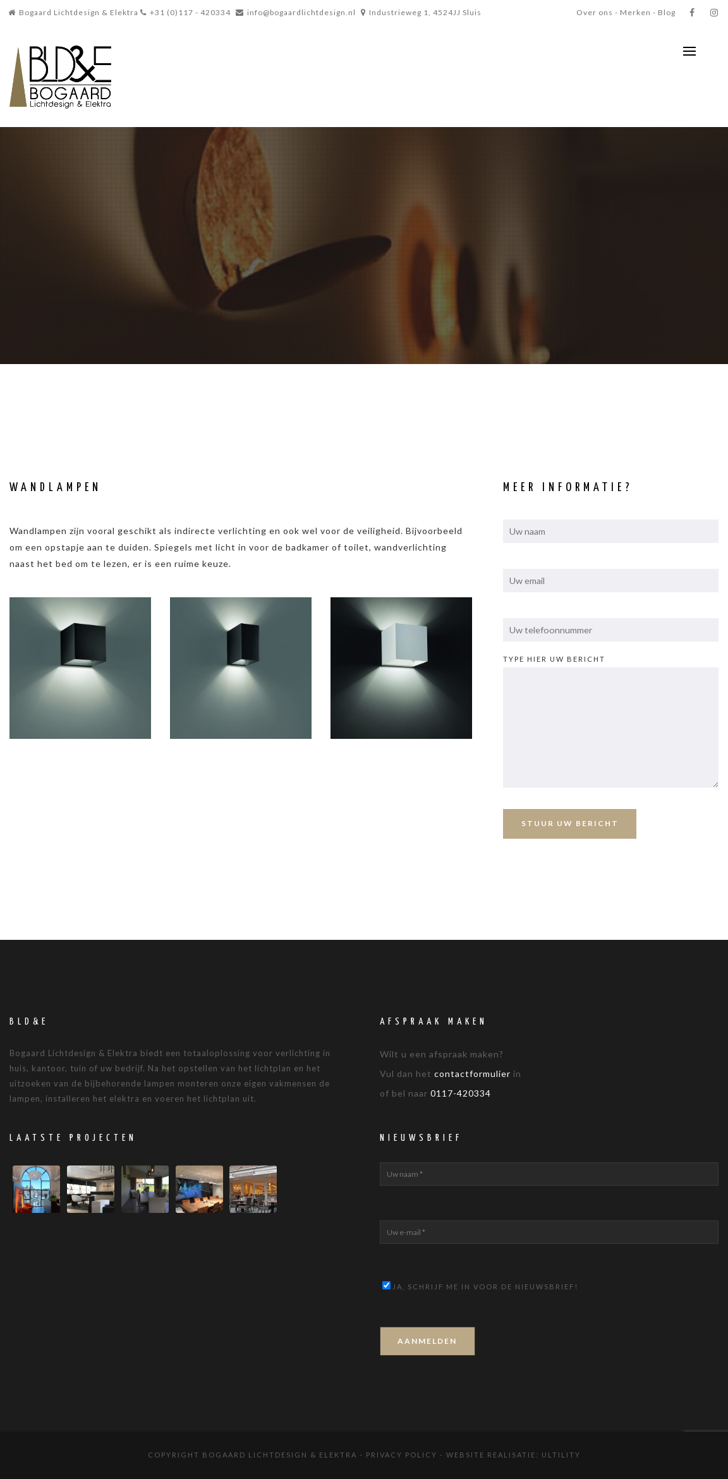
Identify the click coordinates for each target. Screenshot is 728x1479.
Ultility (561, 1455)
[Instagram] (714, 12)
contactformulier (472, 1073)
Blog (667, 12)
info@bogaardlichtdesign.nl (301, 12)
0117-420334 (460, 1093)
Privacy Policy (401, 1455)
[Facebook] (692, 12)
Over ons (594, 12)
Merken (635, 12)
